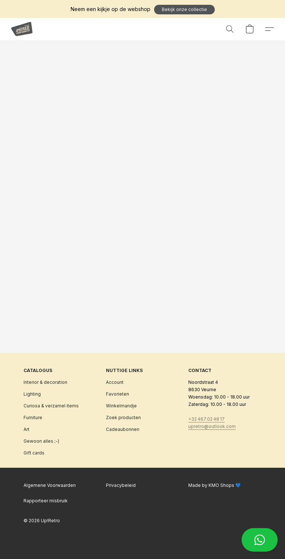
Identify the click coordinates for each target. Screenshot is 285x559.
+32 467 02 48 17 (206, 419)
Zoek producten (123, 417)
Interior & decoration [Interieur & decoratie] (45, 382)
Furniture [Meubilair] (33, 417)
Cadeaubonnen (122, 429)
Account (115, 382)
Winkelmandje (121, 405)
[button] (184, 9)
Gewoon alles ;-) (41, 441)
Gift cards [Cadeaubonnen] (34, 453)
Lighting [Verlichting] (32, 394)
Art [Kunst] (26, 429)
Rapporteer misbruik (46, 500)
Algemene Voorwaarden (50, 485)
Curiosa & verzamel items (51, 405)
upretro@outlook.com (212, 426)
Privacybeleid (121, 485)
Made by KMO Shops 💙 (214, 485)
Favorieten (117, 394)
